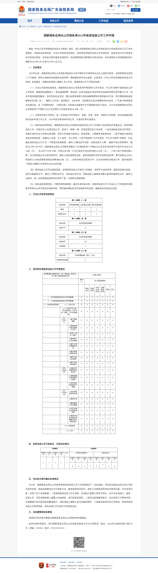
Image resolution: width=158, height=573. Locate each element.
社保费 (129, 14)
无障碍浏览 (30, 1)
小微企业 (123, 14)
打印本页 (100, 41)
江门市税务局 (31, 26)
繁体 (23, 1)
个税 (113, 14)
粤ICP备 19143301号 (84, 568)
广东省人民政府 (135, 1)
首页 (29, 20)
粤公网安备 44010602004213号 (102, 568)
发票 (133, 14)
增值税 (118, 14)
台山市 (39, 26)
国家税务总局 (124, 1)
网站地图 (63, 562)
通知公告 (79, 20)
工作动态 (103, 20)
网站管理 (71, 562)
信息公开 (54, 20)
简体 (19, 1)
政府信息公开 (48, 26)
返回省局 (128, 20)
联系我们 (80, 562)
